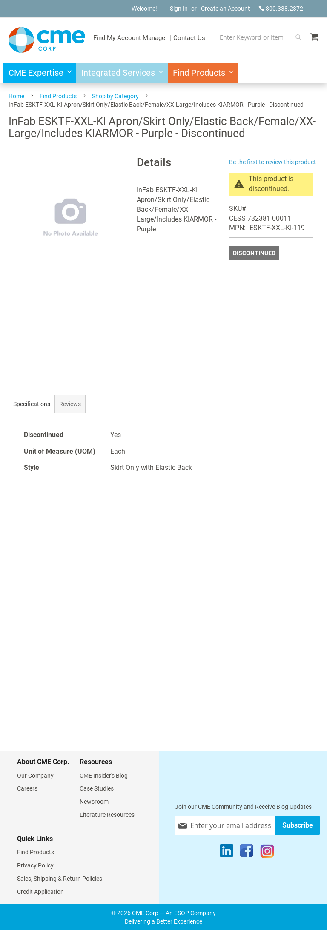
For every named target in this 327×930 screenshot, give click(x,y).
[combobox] (259, 37)
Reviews (70, 404)
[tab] (32, 404)
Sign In (179, 8)
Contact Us (189, 38)
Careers (27, 788)
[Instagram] (267, 853)
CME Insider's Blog (104, 775)
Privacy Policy (35, 865)
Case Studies (97, 788)
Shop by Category (115, 96)
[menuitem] (37, 73)
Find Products (58, 96)
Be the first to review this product (272, 162)
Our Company (35, 775)
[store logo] (47, 40)
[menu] (163, 73)
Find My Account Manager (130, 38)
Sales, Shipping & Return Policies (59, 878)
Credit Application (40, 891)
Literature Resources (107, 814)
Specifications (31, 404)
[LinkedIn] (226, 853)
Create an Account (225, 8)
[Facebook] (246, 853)
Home (16, 96)
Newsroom (94, 801)
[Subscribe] (297, 825)
